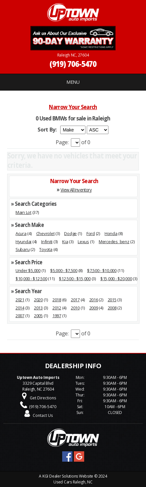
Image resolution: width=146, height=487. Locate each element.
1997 (56, 315)
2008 (112, 308)
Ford (90, 233)
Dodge (70, 233)
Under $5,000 (28, 270)
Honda (111, 233)
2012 (56, 308)
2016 (93, 300)
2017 (75, 300)
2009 (93, 308)
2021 (20, 300)
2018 (56, 300)
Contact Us (43, 415)
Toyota (45, 249)
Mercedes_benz (114, 241)
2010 (75, 308)
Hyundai (23, 241)
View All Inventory (76, 189)
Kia (65, 241)
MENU (73, 82)
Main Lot (23, 212)
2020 (38, 300)
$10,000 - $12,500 (31, 278)
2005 (38, 315)
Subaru (22, 249)
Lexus (83, 241)
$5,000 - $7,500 (63, 270)
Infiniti (46, 241)
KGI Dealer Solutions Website (67, 476)
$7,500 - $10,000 (102, 270)
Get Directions (43, 398)
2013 (38, 308)
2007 (20, 315)
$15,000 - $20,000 (116, 278)
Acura (21, 233)
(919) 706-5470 (73, 63)
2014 (20, 308)
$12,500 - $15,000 (75, 278)
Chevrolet (45, 233)
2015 (112, 300)
